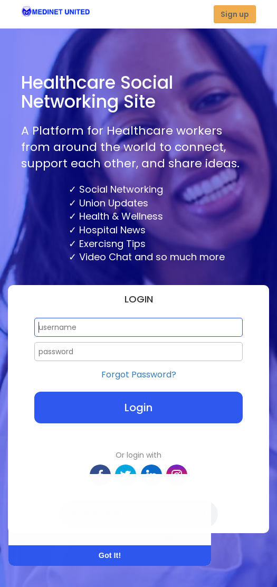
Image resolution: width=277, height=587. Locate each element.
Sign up (235, 14)
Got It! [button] (110, 555)
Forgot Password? (138, 375)
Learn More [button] (48, 523)
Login (138, 407)
